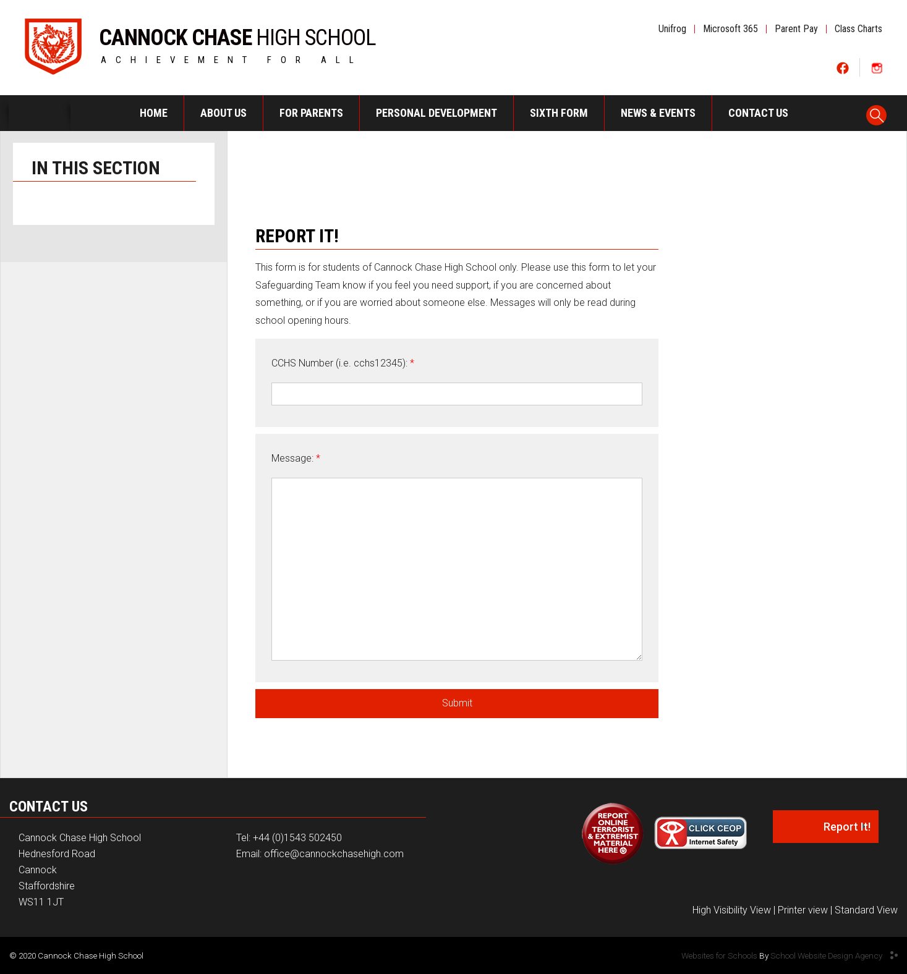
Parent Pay (796, 29)
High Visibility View (731, 910)
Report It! (847, 826)
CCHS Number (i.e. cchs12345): (342, 363)
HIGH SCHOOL (237, 35)
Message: (295, 458)
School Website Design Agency (826, 955)
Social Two (876, 67)
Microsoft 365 (730, 29)
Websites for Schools (719, 955)
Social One (843, 67)
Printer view (803, 910)
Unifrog (672, 29)
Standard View (866, 910)
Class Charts (858, 29)
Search (877, 111)
